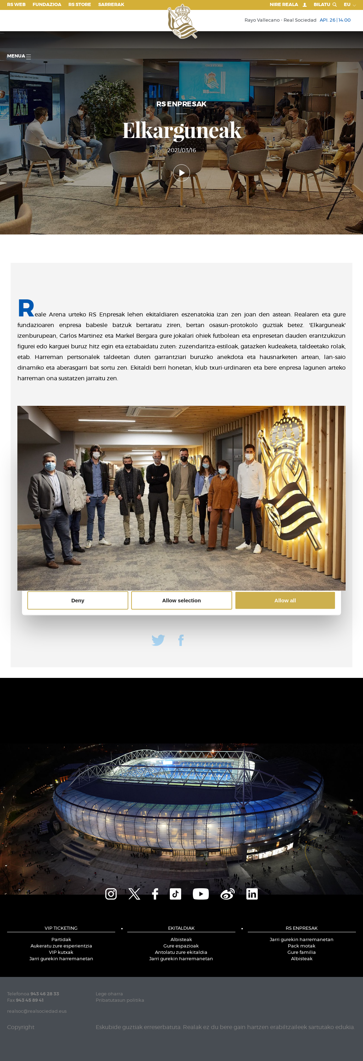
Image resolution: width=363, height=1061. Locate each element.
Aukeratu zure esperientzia (61, 946)
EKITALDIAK (181, 928)
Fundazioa (47, 4)
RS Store (79, 4)
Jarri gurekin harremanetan (61, 959)
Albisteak (181, 940)
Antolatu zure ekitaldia (181, 952)
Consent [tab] (75, 477)
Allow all (285, 600)
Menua (19, 56)
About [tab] (288, 477)
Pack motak (301, 946)
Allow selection (181, 600)
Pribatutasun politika (120, 1000)
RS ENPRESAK (302, 928)
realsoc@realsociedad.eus (37, 1011)
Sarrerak (111, 4)
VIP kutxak (61, 952)
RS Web (16, 4)
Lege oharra (109, 994)
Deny (77, 600)
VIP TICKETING (61, 928)
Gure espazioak (181, 946)
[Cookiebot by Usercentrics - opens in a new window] (305, 456)
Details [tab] (181, 477)
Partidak (61, 940)
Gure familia (301, 952)
